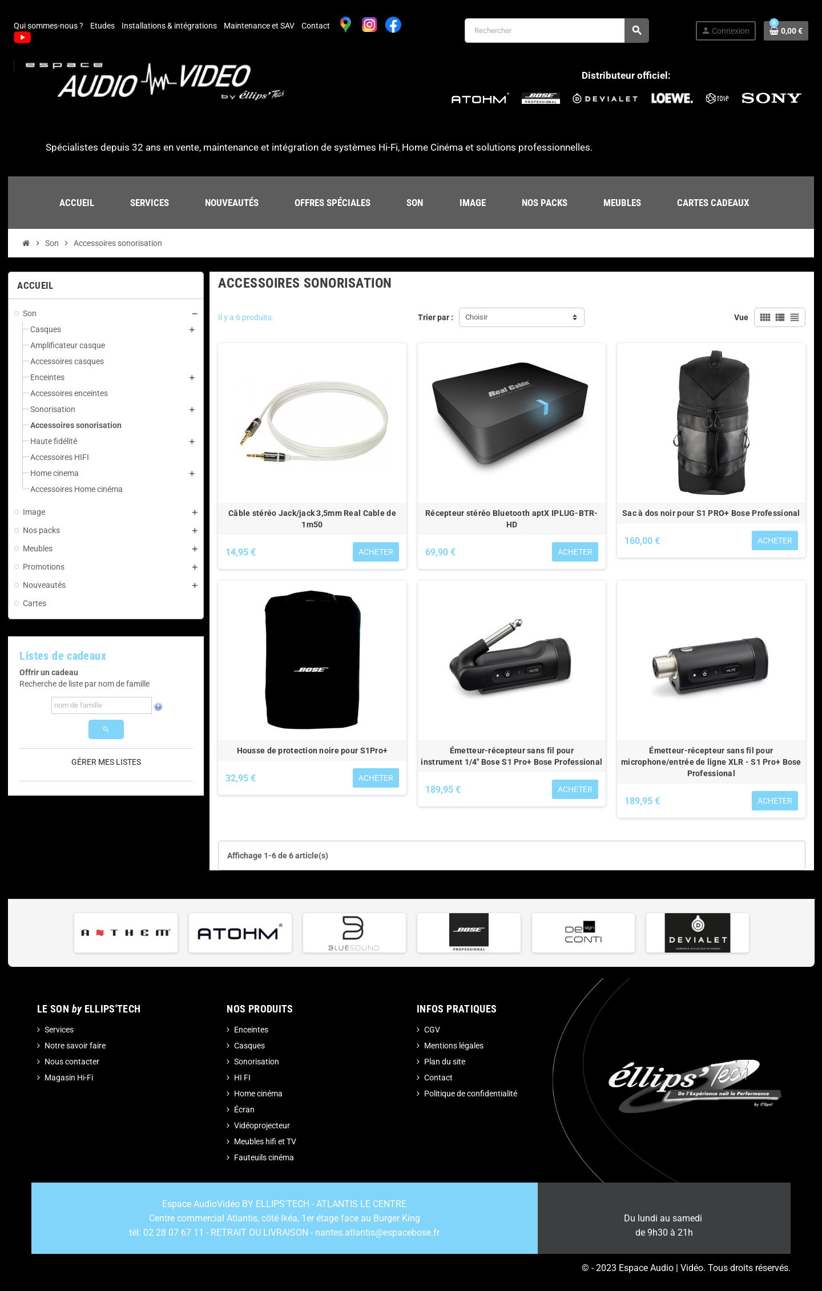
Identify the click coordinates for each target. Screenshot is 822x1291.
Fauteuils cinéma (264, 1157)
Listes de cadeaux (62, 656)
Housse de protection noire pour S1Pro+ (312, 750)
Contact (315, 25)
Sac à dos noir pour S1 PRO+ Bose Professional (711, 513)
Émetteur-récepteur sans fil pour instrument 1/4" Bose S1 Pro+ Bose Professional (511, 756)
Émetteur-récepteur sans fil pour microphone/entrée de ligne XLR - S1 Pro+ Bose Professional (711, 762)
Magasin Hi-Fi (69, 1077)
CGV (432, 1029)
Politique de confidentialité (470, 1093)
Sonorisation (256, 1061)
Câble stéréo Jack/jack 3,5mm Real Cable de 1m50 (312, 519)
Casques (249, 1045)
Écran (244, 1109)
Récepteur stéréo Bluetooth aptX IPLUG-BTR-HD (511, 519)
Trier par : (435, 317)
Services (59, 1029)
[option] (125, 932)
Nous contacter (72, 1061)
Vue (741, 317)
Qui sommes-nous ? (48, 25)
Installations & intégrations (169, 25)
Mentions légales (453, 1045)
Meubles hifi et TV (265, 1141)
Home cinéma (258, 1093)
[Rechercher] (556, 30)
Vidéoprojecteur (262, 1125)
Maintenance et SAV (259, 25)
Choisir (476, 317)
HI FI (242, 1077)
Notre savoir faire (75, 1045)
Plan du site (444, 1061)
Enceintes (251, 1029)
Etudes (102, 25)
